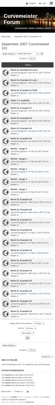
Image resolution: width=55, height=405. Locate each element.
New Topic (8, 53)
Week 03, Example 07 (21, 108)
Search (37, 53)
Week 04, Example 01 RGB (24, 90)
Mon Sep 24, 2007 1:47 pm (39, 212)
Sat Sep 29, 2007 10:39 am (39, 121)
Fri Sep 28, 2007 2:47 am (39, 172)
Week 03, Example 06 (21, 128)
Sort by (27, 328)
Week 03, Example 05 (21, 118)
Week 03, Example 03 (21, 199)
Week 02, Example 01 (21, 270)
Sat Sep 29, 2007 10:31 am (39, 131)
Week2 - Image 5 (19, 148)
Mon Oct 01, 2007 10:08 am (40, 93)
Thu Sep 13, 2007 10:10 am (40, 294)
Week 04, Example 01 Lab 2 (24, 70)
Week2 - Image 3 (19, 169)
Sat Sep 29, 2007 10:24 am (39, 141)
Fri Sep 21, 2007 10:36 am (39, 233)
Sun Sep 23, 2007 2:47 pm (39, 223)
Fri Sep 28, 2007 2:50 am (39, 162)
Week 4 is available (20, 100)
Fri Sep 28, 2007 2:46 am (39, 182)
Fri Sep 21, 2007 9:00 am (39, 253)
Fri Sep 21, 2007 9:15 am (39, 243)
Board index (6, 391)
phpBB (14, 397)
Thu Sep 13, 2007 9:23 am (39, 304)
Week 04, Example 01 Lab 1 (24, 80)
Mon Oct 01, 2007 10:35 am (40, 73)
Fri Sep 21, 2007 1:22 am (39, 263)
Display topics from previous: (27, 324)
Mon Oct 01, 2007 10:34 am (40, 83)
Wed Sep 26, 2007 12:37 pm (40, 202)
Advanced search (42, 53)
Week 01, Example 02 (21, 311)
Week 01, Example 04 (21, 291)
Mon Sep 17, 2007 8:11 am (39, 273)
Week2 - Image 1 (19, 189)
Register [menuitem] (32, 3)
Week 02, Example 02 (21, 209)
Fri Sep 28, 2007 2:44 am (39, 192)
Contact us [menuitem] (18, 391)
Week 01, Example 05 (21, 281)
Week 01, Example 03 (21, 301)
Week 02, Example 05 (21, 230)
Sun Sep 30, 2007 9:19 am (39, 111)
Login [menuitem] (44, 3)
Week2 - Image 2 (19, 179)
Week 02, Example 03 (21, 250)
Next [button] (34, 58)
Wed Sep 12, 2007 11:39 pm (40, 314)
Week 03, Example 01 (21, 220)
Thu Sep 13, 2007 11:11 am (40, 283)
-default (23, 103)
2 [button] (31, 58)
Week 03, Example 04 (21, 138)
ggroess (24, 73)
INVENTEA (29, 402)
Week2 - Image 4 (19, 159)
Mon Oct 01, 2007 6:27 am (38, 103)
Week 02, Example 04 (21, 240)
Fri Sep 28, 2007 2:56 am (39, 151)
